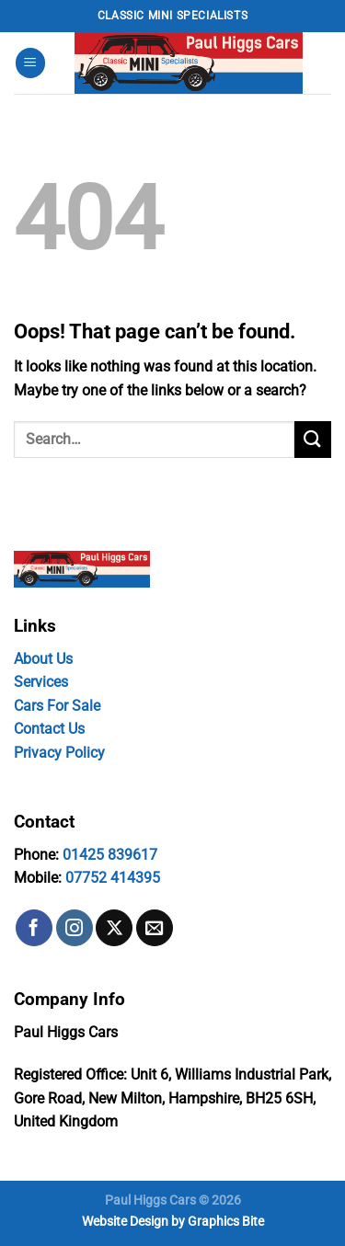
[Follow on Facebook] (34, 927)
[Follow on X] (114, 927)
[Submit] (312, 439)
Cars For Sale (57, 705)
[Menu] (30, 63)
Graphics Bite (226, 1221)
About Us (43, 659)
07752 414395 (112, 877)
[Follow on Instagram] (74, 927)
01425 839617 (110, 854)
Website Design (125, 1221)
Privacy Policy (59, 752)
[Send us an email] (154, 927)
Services (41, 682)
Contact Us (49, 728)
